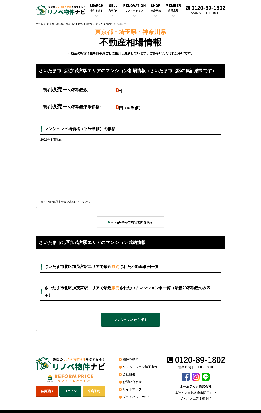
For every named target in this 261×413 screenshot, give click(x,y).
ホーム (39, 23)
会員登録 (47, 391)
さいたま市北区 (104, 23)
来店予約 (94, 391)
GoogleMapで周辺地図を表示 (130, 222)
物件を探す (130, 359)
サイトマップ (132, 389)
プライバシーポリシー (138, 397)
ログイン (70, 391)
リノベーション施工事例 (140, 367)
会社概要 (129, 374)
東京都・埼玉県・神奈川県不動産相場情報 (69, 23)
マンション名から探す (130, 320)
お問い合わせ (132, 382)
